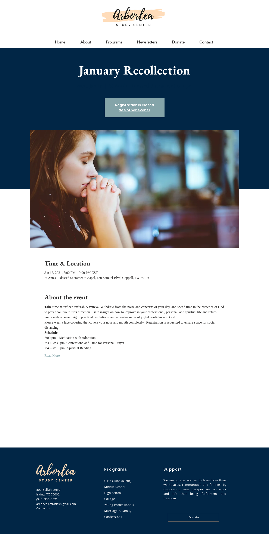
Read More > (53, 355)
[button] (85, 42)
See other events (134, 110)
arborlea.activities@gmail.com (56, 504)
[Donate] (193, 517)
